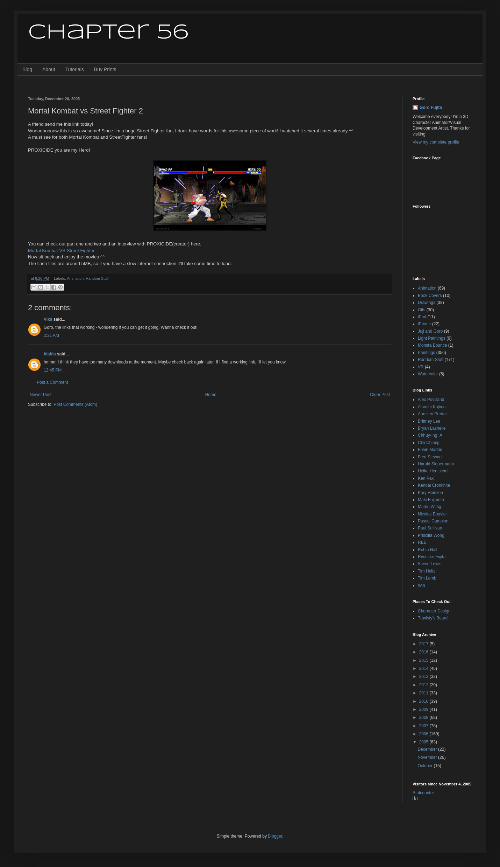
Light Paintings (431, 338)
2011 (424, 693)
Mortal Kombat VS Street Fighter (61, 250)
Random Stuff (97, 278)
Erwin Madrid (430, 449)
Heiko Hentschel (433, 471)
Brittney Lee (429, 421)
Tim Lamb (427, 578)
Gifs (421, 309)
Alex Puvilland (431, 399)
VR (421, 367)
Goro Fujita (431, 107)
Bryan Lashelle (431, 428)
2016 (424, 652)
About (48, 69)
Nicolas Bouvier (432, 514)
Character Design (434, 611)
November (427, 757)
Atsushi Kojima (431, 406)
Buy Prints (105, 69)
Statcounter (423, 792)
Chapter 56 (108, 32)
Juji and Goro (430, 331)
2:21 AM (51, 335)
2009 (424, 709)
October (425, 765)
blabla (50, 354)
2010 (424, 701)
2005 (424, 742)
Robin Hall (427, 549)
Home (210, 394)
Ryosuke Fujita (431, 556)
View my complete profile (436, 142)
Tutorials (74, 69)
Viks (48, 319)
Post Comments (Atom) (75, 404)
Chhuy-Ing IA (430, 435)
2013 (424, 676)
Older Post (380, 394)
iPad (422, 316)
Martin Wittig (429, 506)
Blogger (275, 836)
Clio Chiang (429, 442)
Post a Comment (52, 382)
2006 (424, 733)
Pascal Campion (433, 521)
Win (421, 585)
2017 (424, 643)
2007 (424, 725)
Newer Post (40, 394)
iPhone (424, 323)
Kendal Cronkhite (434, 485)
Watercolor (428, 374)
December (427, 749)
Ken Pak (426, 478)
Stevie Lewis (429, 563)
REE (422, 542)
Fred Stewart (430, 457)
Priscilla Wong (431, 535)
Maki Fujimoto (431, 499)
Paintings (426, 352)
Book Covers (430, 295)
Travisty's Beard (433, 618)
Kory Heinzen (430, 492)
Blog (27, 69)
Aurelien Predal (432, 413)
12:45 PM (53, 370)
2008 (424, 717)
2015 (424, 660)
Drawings (426, 302)
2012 (424, 684)
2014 (424, 668)
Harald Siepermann (436, 464)
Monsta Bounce (432, 345)
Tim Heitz (426, 571)
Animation (75, 278)
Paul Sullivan (430, 528)
